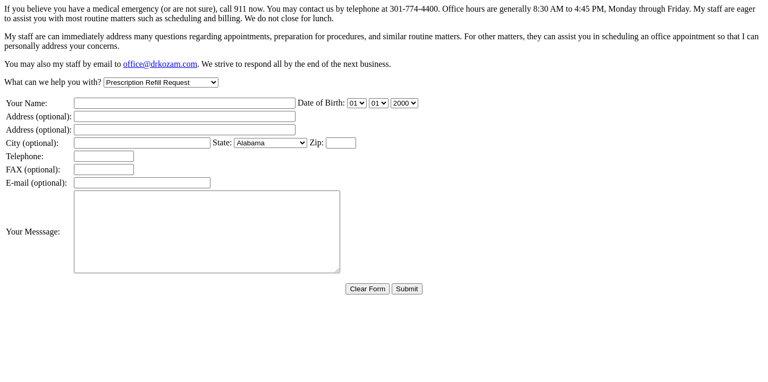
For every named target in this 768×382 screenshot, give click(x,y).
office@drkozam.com (160, 63)
